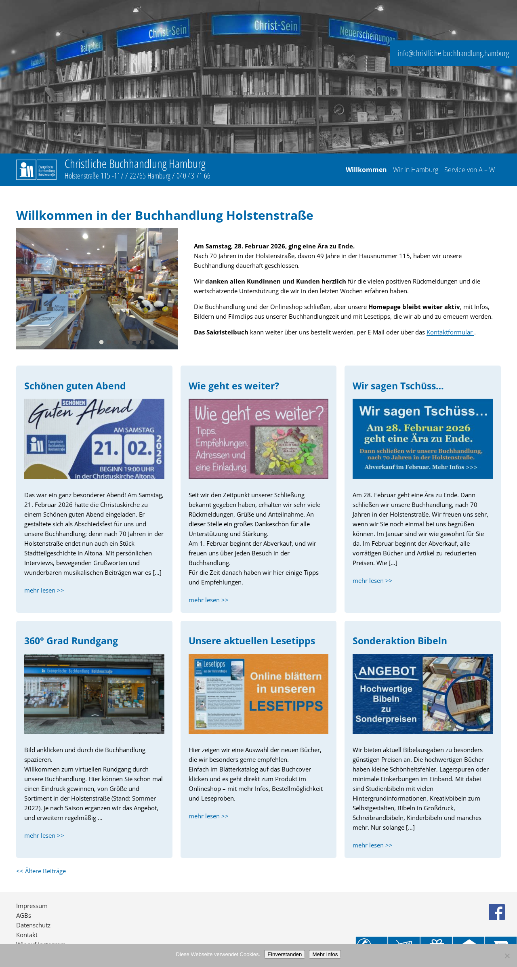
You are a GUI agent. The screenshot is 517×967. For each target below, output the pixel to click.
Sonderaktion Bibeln (400, 641)
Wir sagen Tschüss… (398, 386)
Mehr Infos (325, 954)
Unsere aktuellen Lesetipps (252, 641)
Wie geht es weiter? (234, 386)
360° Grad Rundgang (71, 641)
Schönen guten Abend (75, 386)
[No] (507, 956)
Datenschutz (33, 925)
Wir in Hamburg (415, 170)
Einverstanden (284, 954)
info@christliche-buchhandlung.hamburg (453, 53)
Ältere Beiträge (41, 871)
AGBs (23, 915)
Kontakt (27, 935)
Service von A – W (469, 170)
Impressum (32, 906)
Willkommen (366, 170)
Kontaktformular (450, 332)
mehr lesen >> (44, 590)
